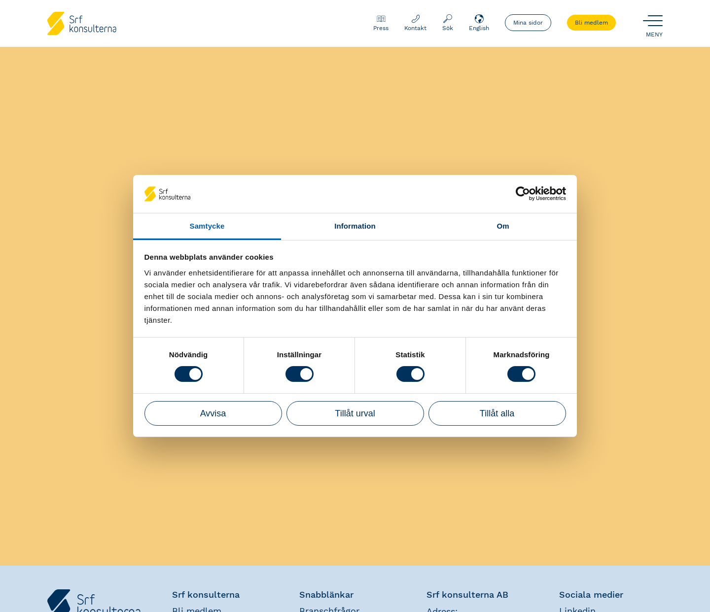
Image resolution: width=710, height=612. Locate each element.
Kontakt (415, 22)
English (479, 22)
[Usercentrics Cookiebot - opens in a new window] (523, 193)
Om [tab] (503, 226)
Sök (447, 22)
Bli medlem (591, 22)
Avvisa (213, 413)
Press (381, 22)
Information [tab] (355, 226)
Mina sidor (528, 22)
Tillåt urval (355, 413)
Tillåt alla (497, 413)
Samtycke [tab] (207, 226)
